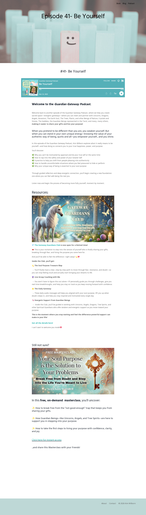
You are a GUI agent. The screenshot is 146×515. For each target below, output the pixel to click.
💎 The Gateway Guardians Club (46, 246)
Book (118, 3)
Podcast (131, 3)
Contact (112, 510)
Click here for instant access (49, 446)
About (104, 510)
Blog (124, 3)
